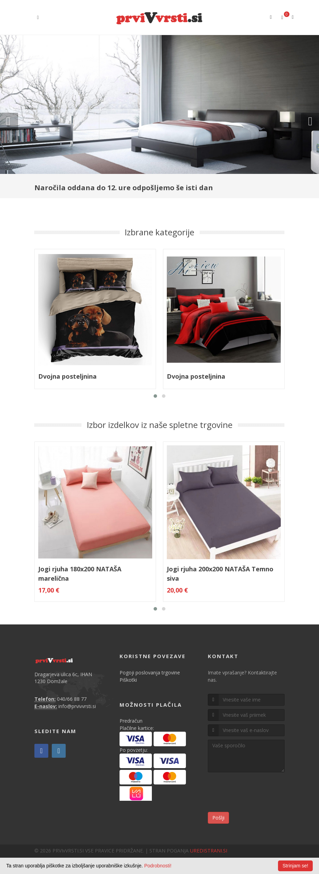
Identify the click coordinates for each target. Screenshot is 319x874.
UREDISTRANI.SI (208, 850)
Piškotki (128, 679)
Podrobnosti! (158, 865)
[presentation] (260, 793)
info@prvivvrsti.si (77, 706)
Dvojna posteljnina (67, 376)
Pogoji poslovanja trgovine (150, 672)
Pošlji (218, 817)
